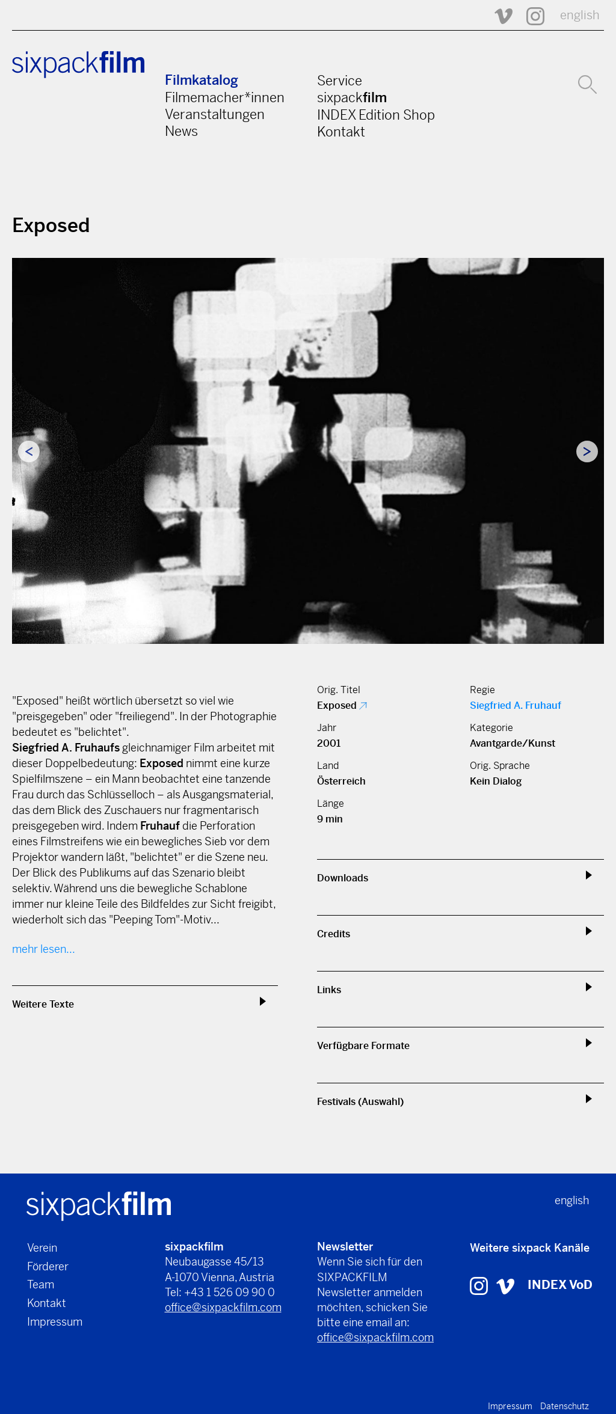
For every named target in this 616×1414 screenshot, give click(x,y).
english (580, 15)
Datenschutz (564, 1406)
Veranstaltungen (215, 114)
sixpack (352, 97)
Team (40, 1284)
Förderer (48, 1266)
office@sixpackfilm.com (223, 1307)
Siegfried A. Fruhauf (515, 705)
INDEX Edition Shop (376, 114)
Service (339, 80)
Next (587, 451)
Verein (42, 1248)
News (181, 131)
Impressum (54, 1322)
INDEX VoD (560, 1285)
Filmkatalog (201, 80)
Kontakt (341, 131)
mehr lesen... (43, 949)
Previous (29, 451)
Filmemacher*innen (225, 97)
